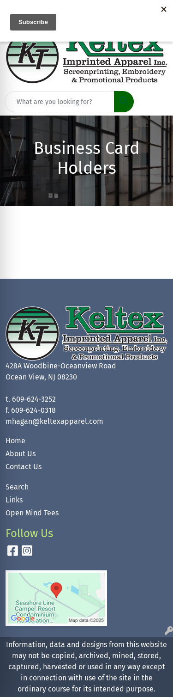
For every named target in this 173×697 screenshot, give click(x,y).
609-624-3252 (34, 399)
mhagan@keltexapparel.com (54, 421)
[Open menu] (154, 101)
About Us (21, 453)
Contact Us (24, 466)
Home (15, 440)
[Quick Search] (59, 101)
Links (14, 499)
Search (17, 487)
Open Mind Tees (32, 512)
